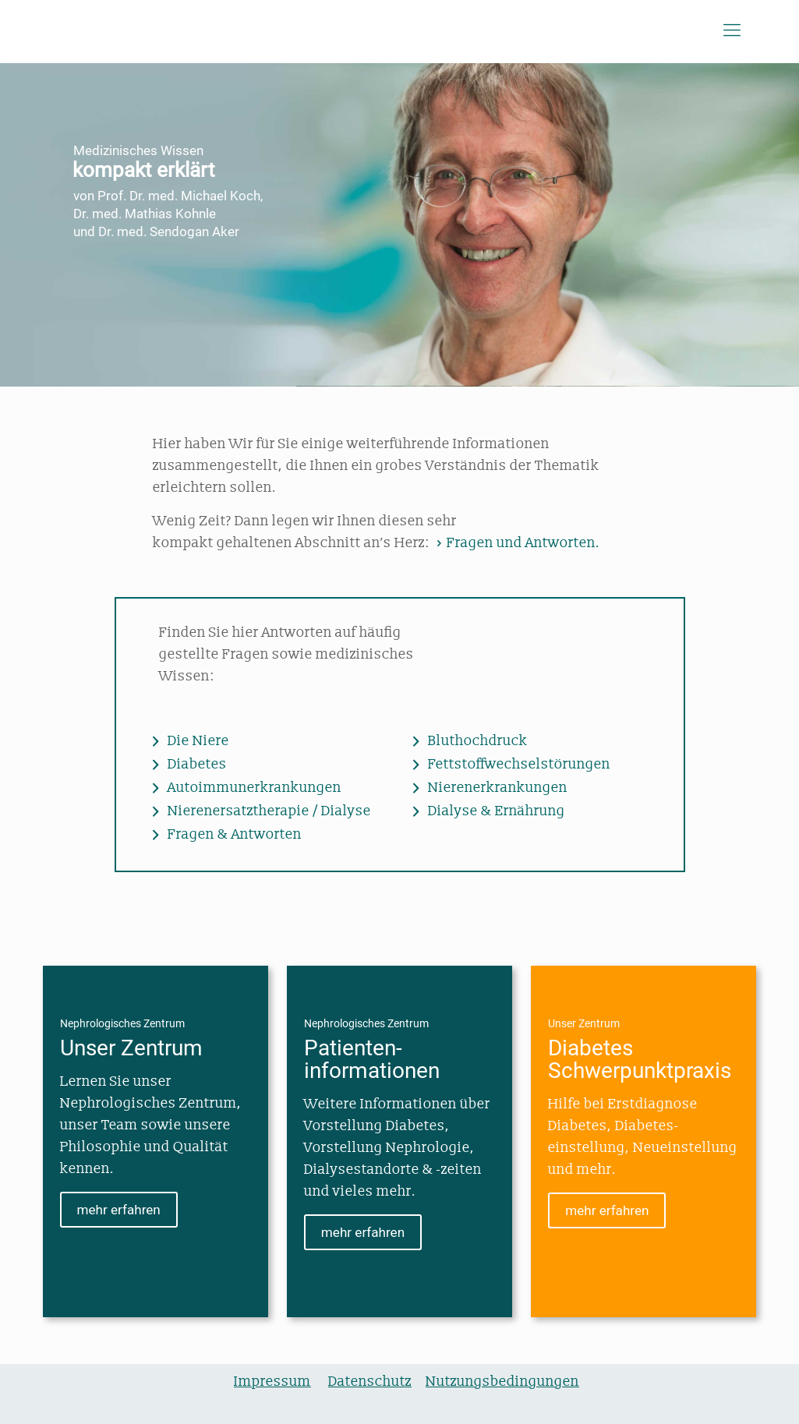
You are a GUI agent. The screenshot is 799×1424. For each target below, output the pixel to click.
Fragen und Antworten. (517, 543)
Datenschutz (370, 1381)
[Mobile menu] (732, 31)
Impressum (272, 1381)
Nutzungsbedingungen (502, 1381)
